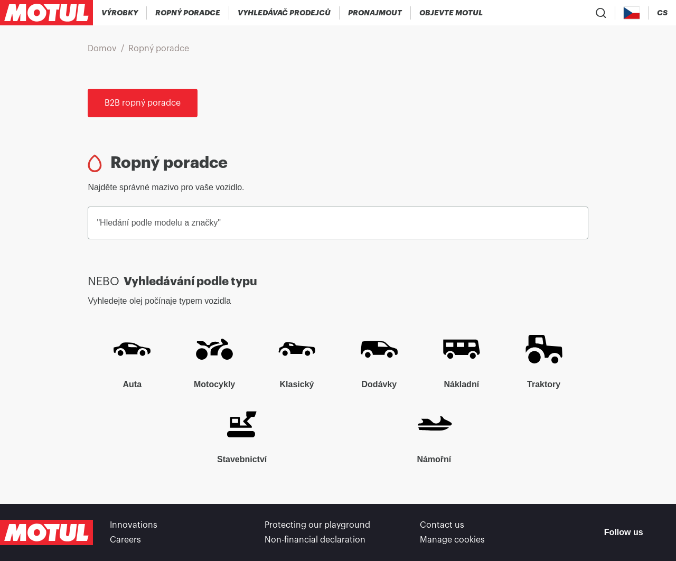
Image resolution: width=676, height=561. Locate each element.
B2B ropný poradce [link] (143, 103)
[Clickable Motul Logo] (46, 12)
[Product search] (601, 12)
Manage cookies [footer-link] (452, 540)
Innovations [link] (133, 525)
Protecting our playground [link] (317, 525)
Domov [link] (102, 48)
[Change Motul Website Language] (662, 12)
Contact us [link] (442, 525)
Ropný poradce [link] (158, 48)
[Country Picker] (632, 13)
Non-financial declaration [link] (315, 540)
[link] (375, 12)
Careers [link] (125, 540)
